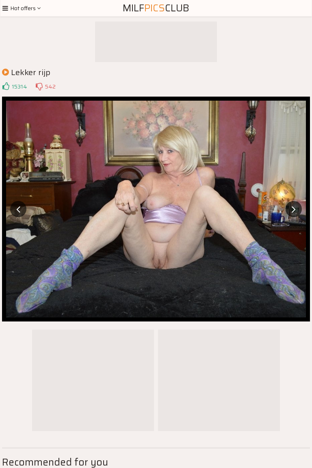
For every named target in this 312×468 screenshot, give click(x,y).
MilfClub (156, 8)
